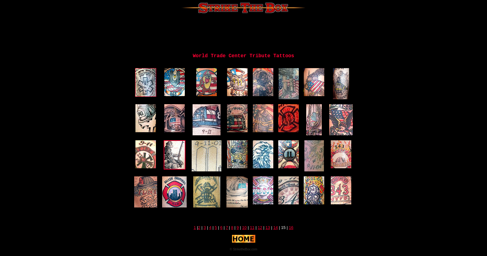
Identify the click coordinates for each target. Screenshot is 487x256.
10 (244, 227)
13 (268, 227)
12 (260, 227)
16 (291, 227)
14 (275, 227)
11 (252, 227)
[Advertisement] (243, 33)
